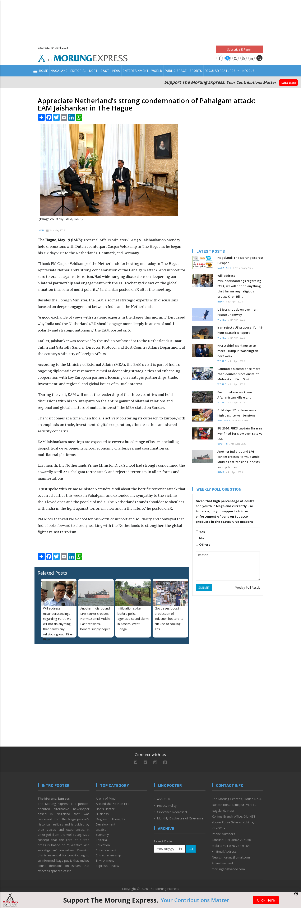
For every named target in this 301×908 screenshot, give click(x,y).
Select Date (163, 841)
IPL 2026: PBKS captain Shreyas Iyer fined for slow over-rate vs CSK (239, 433)
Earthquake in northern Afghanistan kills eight (234, 394)
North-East (99, 70)
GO (191, 849)
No (200, 538)
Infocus (248, 70)
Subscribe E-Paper (239, 49)
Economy (102, 834)
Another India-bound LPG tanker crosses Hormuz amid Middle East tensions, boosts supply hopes (95, 618)
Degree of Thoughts (110, 819)
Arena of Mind (106, 798)
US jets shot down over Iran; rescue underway (237, 312)
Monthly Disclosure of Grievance (180, 818)
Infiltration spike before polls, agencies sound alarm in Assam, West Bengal (133, 618)
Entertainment (136, 70)
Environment (105, 860)
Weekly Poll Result (247, 587)
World (156, 70)
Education (103, 845)
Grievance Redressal (172, 812)
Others (203, 544)
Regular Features (222, 70)
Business (223, 420)
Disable (101, 829)
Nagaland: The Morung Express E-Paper (240, 260)
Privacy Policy (167, 805)
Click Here (288, 83)
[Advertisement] (150, 21)
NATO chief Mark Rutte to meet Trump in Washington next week (237, 351)
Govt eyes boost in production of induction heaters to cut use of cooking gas (169, 618)
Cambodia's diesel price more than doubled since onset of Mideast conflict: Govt (238, 374)
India (116, 70)
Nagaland (59, 70)
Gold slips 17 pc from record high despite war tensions (237, 412)
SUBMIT (204, 587)
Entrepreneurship (108, 855)
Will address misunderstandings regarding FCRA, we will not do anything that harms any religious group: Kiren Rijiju (58, 623)
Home (43, 70)
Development (105, 824)
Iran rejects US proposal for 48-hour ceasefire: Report (240, 330)
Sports (196, 70)
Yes (200, 532)
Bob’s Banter (105, 809)
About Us (163, 799)
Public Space (176, 70)
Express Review (107, 866)
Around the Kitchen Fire (112, 803)
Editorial (78, 70)
